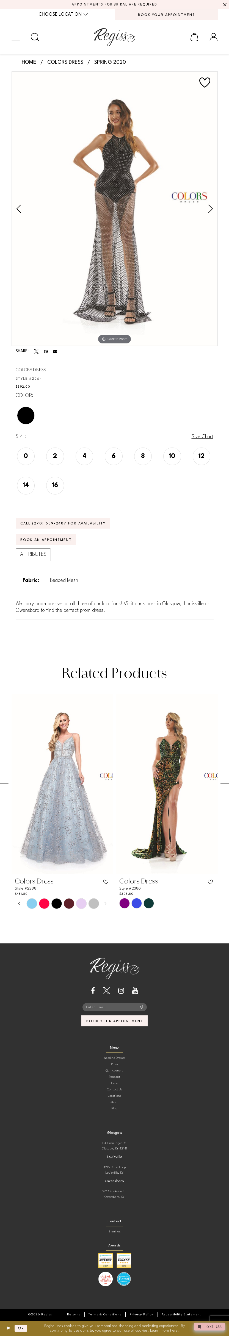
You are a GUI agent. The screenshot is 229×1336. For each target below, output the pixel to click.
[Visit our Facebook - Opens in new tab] (93, 990)
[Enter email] (114, 1007)
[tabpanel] (114, 209)
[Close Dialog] (8, 1328)
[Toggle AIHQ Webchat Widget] (209, 1327)
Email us (114, 1231)
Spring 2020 (110, 62)
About (114, 1102)
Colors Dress (65, 62)
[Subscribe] (141, 1007)
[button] (15, 37)
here (174, 1330)
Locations (114, 1096)
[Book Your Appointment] (166, 14)
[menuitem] (63, 14)
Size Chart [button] (202, 436)
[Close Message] (224, 4)
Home (29, 62)
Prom (114, 1064)
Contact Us (114, 1089)
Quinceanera (114, 1070)
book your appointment (114, 1021)
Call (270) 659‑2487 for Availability (62, 523)
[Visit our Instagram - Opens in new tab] (121, 990)
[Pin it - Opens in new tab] (46, 351)
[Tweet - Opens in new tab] (36, 351)
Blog (114, 1108)
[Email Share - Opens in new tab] (55, 352)
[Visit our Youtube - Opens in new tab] (135, 990)
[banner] (114, 37)
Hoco (114, 1083)
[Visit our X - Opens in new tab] (106, 990)
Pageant (114, 1077)
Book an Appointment (45, 540)
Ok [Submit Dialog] (21, 1328)
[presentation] (62, 784)
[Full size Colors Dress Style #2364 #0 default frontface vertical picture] (114, 209)
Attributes (33, 554)
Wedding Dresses (114, 1058)
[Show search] (35, 37)
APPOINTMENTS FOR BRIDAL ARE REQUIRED (114, 4)
